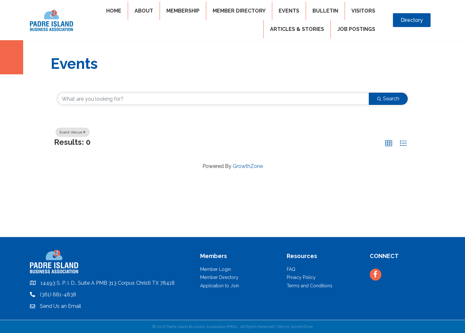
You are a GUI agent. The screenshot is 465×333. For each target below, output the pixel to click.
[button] (388, 143)
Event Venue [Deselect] (73, 132)
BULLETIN (325, 11)
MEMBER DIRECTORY (239, 11)
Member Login (215, 269)
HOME (113, 11)
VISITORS (363, 11)
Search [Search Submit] (388, 99)
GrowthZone (248, 166)
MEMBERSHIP (183, 11)
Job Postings (356, 29)
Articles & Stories (297, 29)
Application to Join (219, 285)
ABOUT (144, 11)
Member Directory (219, 277)
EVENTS (289, 11)
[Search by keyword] (213, 99)
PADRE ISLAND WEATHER (232, 213)
